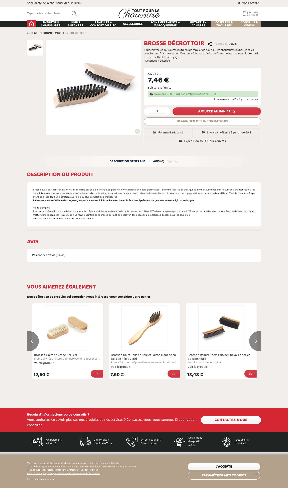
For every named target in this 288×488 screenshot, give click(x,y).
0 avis (233, 44)
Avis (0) (165, 161)
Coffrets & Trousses (224, 24)
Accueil (31, 23)
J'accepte (224, 467)
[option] (35, 48)
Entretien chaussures (50, 24)
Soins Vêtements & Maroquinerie (165, 24)
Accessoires (133, 24)
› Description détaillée (157, 61)
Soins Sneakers (75, 24)
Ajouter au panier (214, 111)
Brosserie (59, 33)
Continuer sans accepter (40, 479)
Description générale (127, 161)
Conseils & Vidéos (249, 24)
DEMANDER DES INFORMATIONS (202, 121)
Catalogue (32, 33)
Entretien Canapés (198, 24)
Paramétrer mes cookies (224, 475)
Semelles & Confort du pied (103, 24)
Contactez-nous (231, 420)
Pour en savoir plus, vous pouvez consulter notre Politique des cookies (63, 474)
